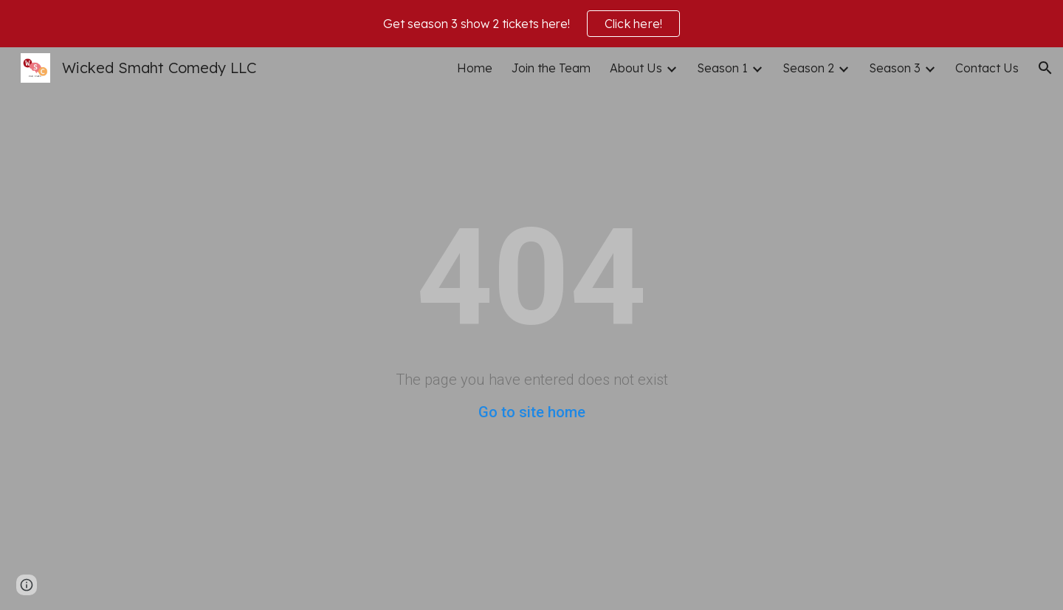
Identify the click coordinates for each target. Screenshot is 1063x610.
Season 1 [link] (722, 68)
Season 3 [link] (895, 68)
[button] (1045, 68)
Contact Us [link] (987, 68)
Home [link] (474, 68)
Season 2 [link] (808, 68)
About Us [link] (636, 68)
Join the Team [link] (551, 68)
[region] (531, 23)
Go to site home (531, 412)
